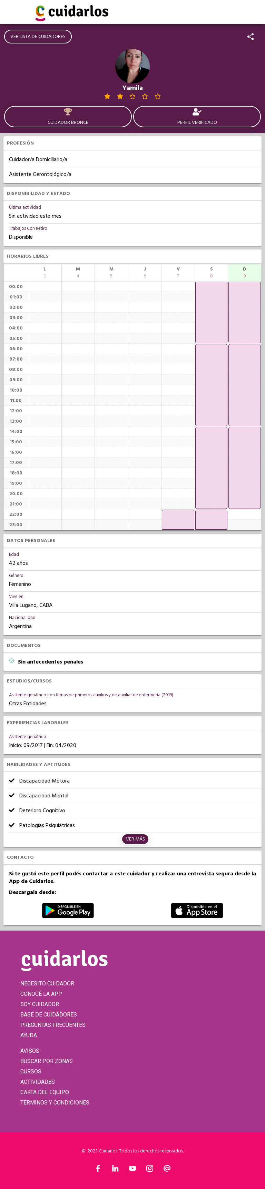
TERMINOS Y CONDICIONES (54, 1102)
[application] (178, 520)
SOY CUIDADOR (39, 1004)
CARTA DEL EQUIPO (44, 1092)
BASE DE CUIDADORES (48, 1014)
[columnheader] (45, 272)
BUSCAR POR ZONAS (46, 1061)
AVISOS (29, 1051)
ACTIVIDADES (37, 1082)
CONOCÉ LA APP (41, 994)
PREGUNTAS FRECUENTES (53, 1025)
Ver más (135, 839)
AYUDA (28, 1035)
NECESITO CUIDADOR (47, 983)
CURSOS (30, 1071)
